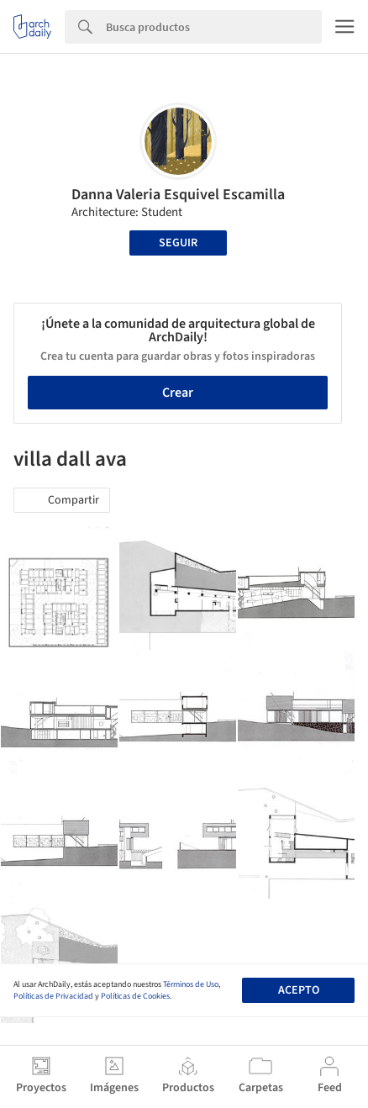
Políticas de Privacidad (53, 996)
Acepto (298, 990)
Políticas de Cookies (135, 996)
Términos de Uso (190, 984)
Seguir (178, 243)
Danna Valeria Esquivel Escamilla (178, 194)
